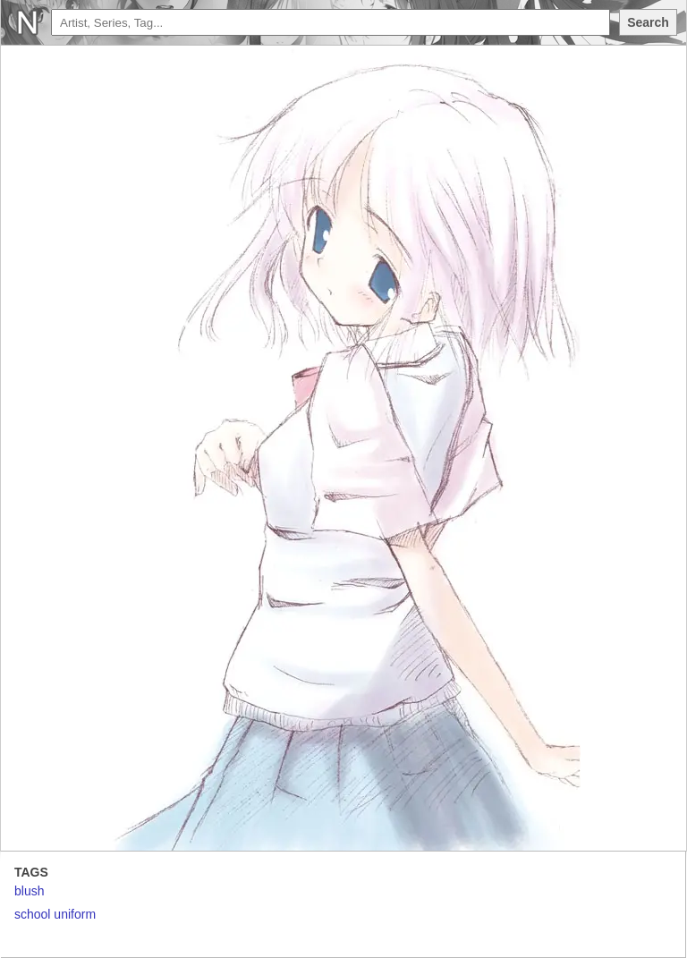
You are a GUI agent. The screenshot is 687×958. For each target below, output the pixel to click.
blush (29, 891)
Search (648, 22)
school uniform (55, 914)
